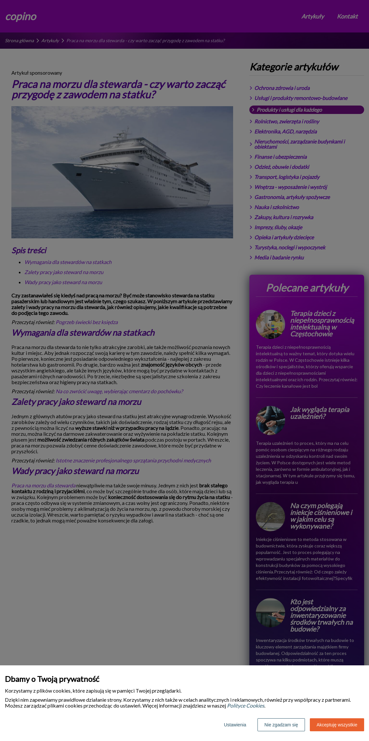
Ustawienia (235, 724)
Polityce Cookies (245, 705)
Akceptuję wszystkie (337, 724)
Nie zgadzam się (281, 724)
